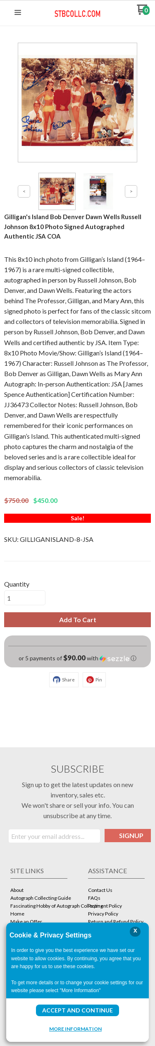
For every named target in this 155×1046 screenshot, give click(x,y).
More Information (75, 1029)
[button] (17, 13)
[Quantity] (24, 597)
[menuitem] (38, 891)
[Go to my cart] (143, 12)
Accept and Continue (77, 1010)
